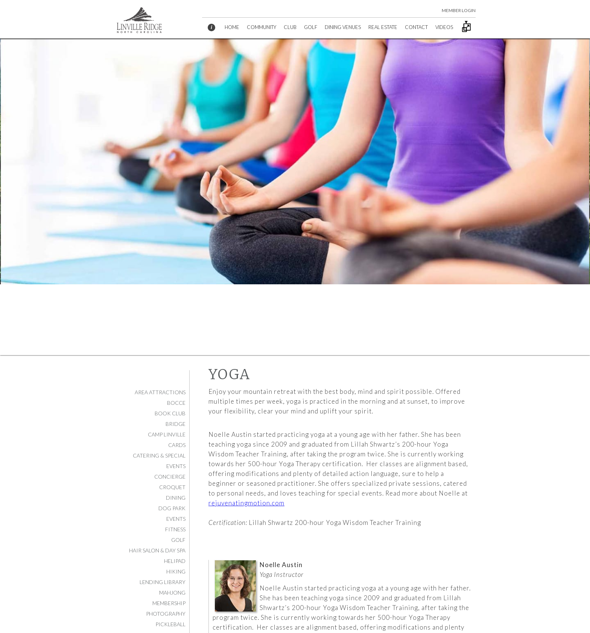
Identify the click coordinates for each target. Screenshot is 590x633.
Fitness (175, 529)
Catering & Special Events (159, 460)
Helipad (175, 561)
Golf (178, 540)
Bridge (176, 424)
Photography (166, 613)
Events (176, 519)
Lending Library (163, 582)
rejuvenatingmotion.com (246, 503)
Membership (169, 603)
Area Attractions (160, 392)
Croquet (172, 487)
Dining (176, 497)
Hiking (176, 571)
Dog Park (172, 508)
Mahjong (172, 592)
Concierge (170, 476)
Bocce (176, 403)
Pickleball (170, 624)
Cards (177, 445)
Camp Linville (167, 434)
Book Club (170, 413)
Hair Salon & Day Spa (157, 550)
